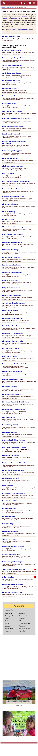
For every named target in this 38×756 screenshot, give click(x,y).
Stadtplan (22, 618)
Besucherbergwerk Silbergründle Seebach (16, 364)
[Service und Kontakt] (30, 3)
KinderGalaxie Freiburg (10, 432)
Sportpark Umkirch (8, 417)
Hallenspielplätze (23, 29)
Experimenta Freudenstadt (11, 134)
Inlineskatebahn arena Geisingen (13, 546)
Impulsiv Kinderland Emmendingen (14, 189)
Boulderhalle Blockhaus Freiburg (13, 440)
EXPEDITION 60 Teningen (10, 250)
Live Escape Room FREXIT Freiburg (14, 447)
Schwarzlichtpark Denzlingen (12, 272)
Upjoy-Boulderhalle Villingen (12, 111)
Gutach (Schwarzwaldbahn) (8, 7)
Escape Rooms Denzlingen (11, 257)
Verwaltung (22, 631)
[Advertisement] (19, 654)
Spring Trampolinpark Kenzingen (13, 303)
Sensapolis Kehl (7, 486)
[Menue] (34, 3)
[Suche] (25, 3)
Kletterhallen (13, 18)
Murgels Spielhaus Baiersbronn (13, 196)
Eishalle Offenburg (8, 212)
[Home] (4, 3)
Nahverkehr (8, 631)
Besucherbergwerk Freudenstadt (13, 96)
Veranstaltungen (24, 628)
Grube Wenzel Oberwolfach (11, 50)
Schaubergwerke (13, 31)
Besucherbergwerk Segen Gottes (13, 58)
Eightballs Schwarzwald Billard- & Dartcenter (17, 463)
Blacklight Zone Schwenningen (12, 166)
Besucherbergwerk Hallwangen (12, 318)
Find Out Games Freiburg (10, 349)
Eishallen (4, 18)
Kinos (30, 29)
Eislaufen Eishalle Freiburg (11, 394)
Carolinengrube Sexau (9, 88)
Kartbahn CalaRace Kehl (10, 478)
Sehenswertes (23, 616)
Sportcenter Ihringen (9, 539)
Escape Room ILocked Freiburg (13, 470)
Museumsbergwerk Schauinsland (13, 493)
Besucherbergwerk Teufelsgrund (13, 584)
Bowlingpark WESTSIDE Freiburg (13, 409)
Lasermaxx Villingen (9, 103)
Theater (21, 31)
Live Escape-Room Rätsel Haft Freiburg (15, 402)
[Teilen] (21, 3)
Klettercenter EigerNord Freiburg (13, 341)
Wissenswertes (24, 621)
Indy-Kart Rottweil (8, 173)
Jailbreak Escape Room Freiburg (13, 379)
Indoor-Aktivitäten (22, 17)
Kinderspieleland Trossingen (12, 371)
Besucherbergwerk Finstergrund (13, 562)
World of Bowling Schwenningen (13, 227)
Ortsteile (22, 613)
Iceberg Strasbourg (8, 577)
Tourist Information (25, 623)
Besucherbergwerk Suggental (12, 151)
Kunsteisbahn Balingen (10, 531)
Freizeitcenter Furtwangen (11, 81)
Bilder (7, 618)
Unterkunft (22, 626)
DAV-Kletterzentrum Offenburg (12, 234)
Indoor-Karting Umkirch (10, 425)
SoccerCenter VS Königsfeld (12, 65)
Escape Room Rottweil (10, 310)
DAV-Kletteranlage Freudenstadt (13, 126)
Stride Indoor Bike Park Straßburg (13, 569)
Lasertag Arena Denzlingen (11, 265)
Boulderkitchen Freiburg (10, 455)
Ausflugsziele (9, 616)
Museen (4, 31)
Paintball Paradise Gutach (11, 36)
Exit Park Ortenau (8, 219)
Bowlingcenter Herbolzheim (11, 295)
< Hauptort (8, 613)
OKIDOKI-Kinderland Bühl (11, 554)
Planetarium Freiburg (9, 387)
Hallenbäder (13, 29)
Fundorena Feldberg (9, 508)
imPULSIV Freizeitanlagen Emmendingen (16, 181)
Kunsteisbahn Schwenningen (12, 242)
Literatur (7, 626)
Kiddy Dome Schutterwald (11, 288)
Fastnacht (8, 621)
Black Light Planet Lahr (10, 158)
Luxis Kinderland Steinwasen (12, 501)
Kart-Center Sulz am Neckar (11, 326)
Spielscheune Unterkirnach (11, 73)
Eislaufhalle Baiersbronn (10, 204)
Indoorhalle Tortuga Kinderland (12, 333)
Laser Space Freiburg (9, 356)
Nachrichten (9, 628)
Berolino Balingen (8, 524)
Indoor (7, 623)
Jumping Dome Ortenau (10, 280)
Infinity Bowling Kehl (9, 516)
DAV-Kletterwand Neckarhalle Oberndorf (15, 119)
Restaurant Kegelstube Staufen (12, 592)
